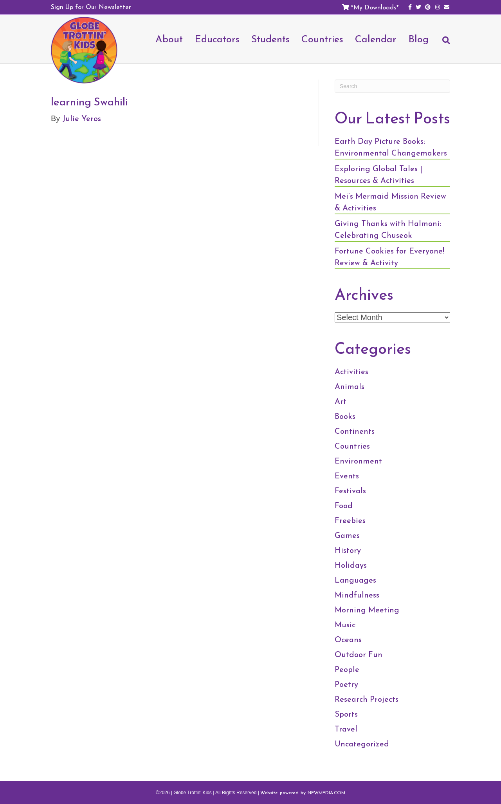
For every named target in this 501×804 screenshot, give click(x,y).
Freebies (350, 520)
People (347, 669)
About (169, 38)
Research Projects (366, 699)
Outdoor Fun (358, 654)
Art (340, 401)
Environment (358, 461)
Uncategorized (362, 744)
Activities (351, 371)
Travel (346, 729)
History (348, 550)
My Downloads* (376, 7)
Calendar (375, 38)
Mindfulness (357, 595)
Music (345, 624)
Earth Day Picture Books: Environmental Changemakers (391, 147)
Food (344, 505)
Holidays (351, 565)
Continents (355, 431)
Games (347, 535)
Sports (346, 714)
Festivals (350, 490)
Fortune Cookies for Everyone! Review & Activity (389, 256)
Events (347, 476)
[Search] (442, 43)
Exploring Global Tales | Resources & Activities (378, 174)
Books (345, 416)
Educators (217, 38)
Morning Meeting (367, 610)
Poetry (346, 684)
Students (270, 38)
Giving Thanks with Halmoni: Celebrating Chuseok (388, 229)
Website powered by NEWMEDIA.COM (302, 792)
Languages (355, 580)
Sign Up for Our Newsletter (91, 6)
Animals (349, 386)
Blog (418, 38)
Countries (322, 38)
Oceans (348, 639)
